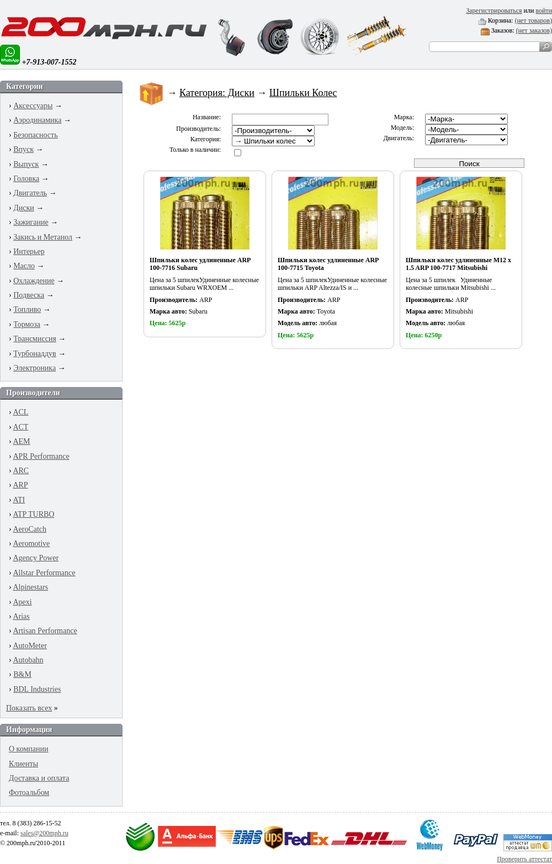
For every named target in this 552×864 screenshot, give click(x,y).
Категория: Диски (216, 92)
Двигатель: (398, 138)
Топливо (27, 309)
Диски (23, 208)
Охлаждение (34, 281)
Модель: (402, 127)
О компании (28, 749)
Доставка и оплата (39, 778)
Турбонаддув (34, 353)
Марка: (404, 117)
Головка (26, 178)
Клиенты (23, 764)
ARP (20, 485)
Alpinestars (30, 587)
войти (543, 10)
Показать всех (29, 708)
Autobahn (28, 660)
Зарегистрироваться (494, 10)
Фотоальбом (29, 792)
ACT (20, 427)
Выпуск (26, 164)
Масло (24, 266)
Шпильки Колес (303, 92)
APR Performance (41, 456)
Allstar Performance (44, 573)
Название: (207, 117)
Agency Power (36, 558)
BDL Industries (37, 689)
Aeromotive (31, 543)
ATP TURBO (33, 514)
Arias (21, 616)
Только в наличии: (195, 149)
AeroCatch (29, 529)
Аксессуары (32, 106)
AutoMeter (29, 646)
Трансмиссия (34, 339)
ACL (20, 412)
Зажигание (31, 222)
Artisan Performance (45, 631)
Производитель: (198, 128)
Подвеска (28, 295)
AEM (21, 441)
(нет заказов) (534, 30)
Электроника (34, 368)
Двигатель (30, 193)
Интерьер (29, 251)
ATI (19, 500)
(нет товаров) (533, 20)
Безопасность (35, 135)
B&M (22, 674)
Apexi (22, 602)
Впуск (23, 149)
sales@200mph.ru (44, 833)
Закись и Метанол (42, 237)
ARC (21, 471)
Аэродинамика (37, 120)
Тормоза (26, 324)
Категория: (205, 139)
